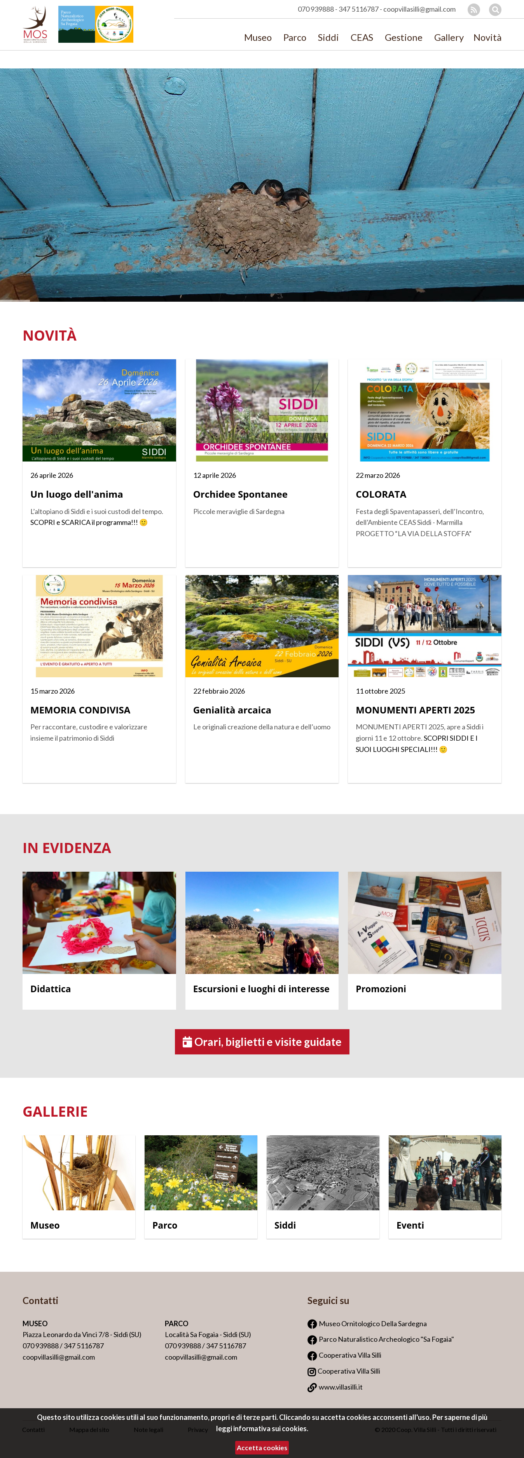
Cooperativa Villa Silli (350, 1355)
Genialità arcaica (232, 709)
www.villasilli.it (341, 1387)
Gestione (404, 37)
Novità (487, 37)
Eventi (410, 1225)
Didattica (50, 989)
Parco (294, 37)
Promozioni (381, 989)
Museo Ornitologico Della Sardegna (373, 1323)
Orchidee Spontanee (240, 494)
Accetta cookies (262, 1448)
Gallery (449, 37)
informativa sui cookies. (270, 1428)
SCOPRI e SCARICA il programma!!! (84, 522)
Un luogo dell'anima (76, 494)
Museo (258, 37)
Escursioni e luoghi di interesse (261, 989)
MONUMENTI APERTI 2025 (415, 709)
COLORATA (381, 494)
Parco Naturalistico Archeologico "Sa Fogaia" (386, 1339)
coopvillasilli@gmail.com (419, 9)
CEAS (362, 37)
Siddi (328, 37)
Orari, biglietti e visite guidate (262, 1041)
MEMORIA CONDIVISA (80, 709)
